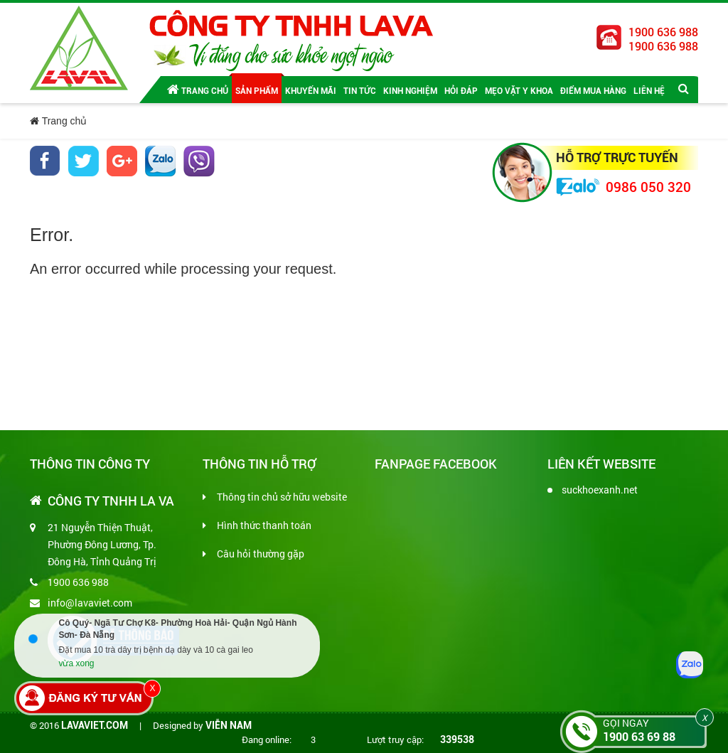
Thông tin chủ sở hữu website (282, 496)
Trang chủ (197, 89)
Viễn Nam (228, 725)
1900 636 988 (78, 582)
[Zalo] (690, 665)
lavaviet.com (94, 725)
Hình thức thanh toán (264, 525)
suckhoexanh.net (600, 489)
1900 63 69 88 (639, 737)
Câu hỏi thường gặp (260, 553)
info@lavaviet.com (90, 602)
